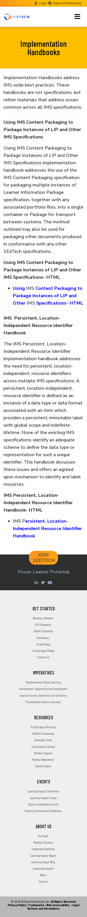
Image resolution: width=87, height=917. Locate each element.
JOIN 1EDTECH (44, 557)
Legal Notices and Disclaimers (53, 906)
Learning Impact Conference (43, 791)
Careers (43, 881)
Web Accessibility (58, 905)
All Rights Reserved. (64, 901)
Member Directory (43, 842)
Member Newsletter (43, 759)
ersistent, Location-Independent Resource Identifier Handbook (47, 528)
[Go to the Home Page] (17, 16)
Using (19, 288)
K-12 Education (43, 624)
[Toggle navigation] (77, 16)
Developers (43, 638)
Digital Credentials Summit (43, 804)
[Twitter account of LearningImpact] (44, 582)
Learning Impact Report (43, 855)
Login (42, 3)
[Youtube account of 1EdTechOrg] (50, 582)
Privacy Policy (17, 905)
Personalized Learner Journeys (43, 702)
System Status (43, 766)
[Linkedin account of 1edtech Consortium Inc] (37, 582)
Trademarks (36, 905)
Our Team (43, 836)
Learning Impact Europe (43, 798)
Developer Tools (43, 740)
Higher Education (43, 631)
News (43, 875)
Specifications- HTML (59, 303)
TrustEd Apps (43, 644)
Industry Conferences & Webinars (43, 811)
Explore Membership (67, 3)
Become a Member (43, 618)
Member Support (43, 753)
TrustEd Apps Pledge (43, 651)
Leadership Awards (43, 868)
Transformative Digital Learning (43, 682)
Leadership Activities (43, 849)
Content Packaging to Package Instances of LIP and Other (47, 295)
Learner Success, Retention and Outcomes (43, 695)
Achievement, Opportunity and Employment (43, 689)
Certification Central (43, 747)
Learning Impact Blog (43, 862)
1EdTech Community (43, 733)
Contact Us (43, 657)
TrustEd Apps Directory (43, 727)
